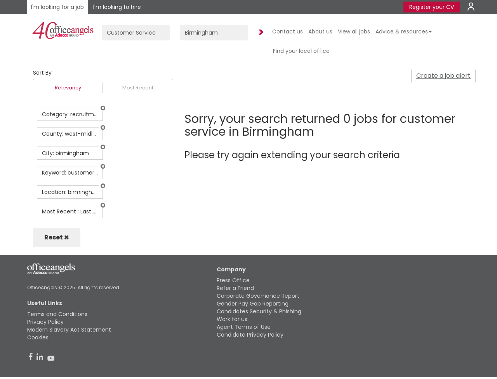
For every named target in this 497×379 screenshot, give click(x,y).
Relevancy (68, 88)
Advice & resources (403, 31)
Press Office (233, 280)
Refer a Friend (235, 288)
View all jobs (354, 31)
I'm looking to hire (117, 7)
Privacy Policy (45, 322)
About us (320, 31)
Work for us (232, 319)
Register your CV (431, 7)
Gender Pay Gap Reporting (252, 303)
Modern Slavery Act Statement (69, 330)
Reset (56, 237)
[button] (103, 108)
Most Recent (137, 88)
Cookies (38, 337)
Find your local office (301, 51)
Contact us (287, 31)
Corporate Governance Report (258, 296)
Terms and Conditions (57, 314)
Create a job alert (443, 75)
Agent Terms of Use (244, 327)
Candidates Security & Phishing (259, 311)
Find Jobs (260, 32)
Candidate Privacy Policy (250, 335)
